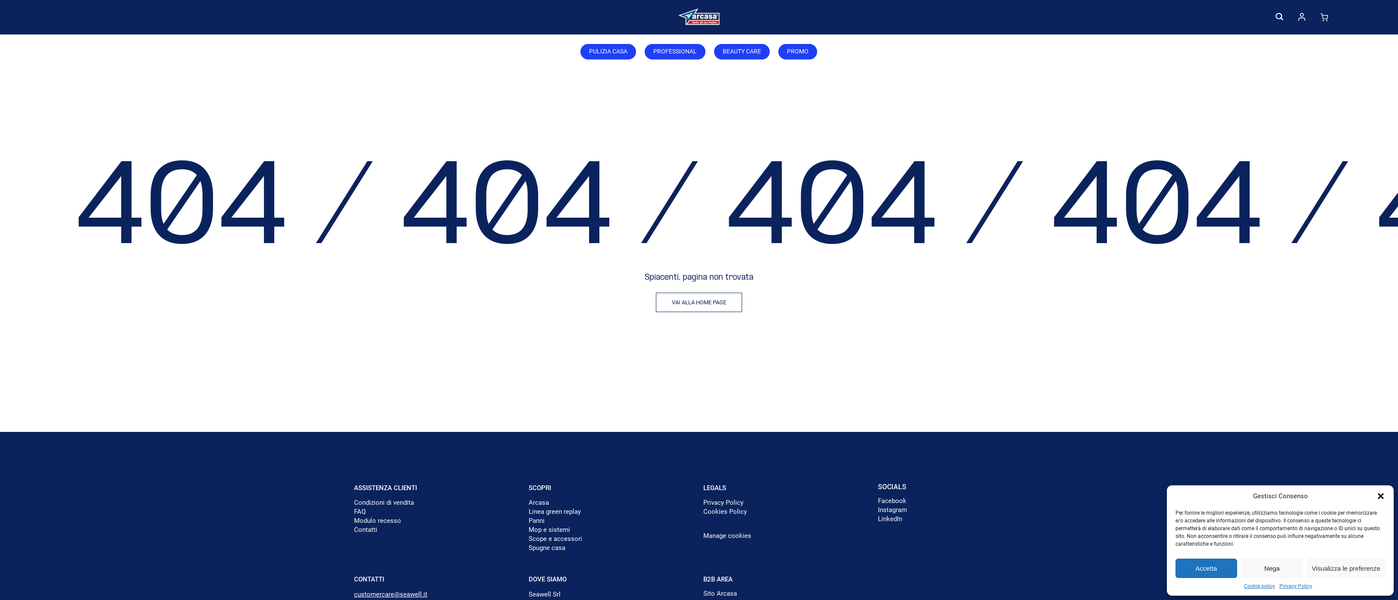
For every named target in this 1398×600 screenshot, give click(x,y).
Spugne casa (547, 548)
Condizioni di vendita (384, 502)
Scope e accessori (555, 539)
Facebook (892, 501)
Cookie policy (1259, 586)
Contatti (365, 530)
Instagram (892, 510)
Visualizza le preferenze (1346, 568)
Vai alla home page (699, 302)
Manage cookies (727, 536)
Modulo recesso (377, 521)
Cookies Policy (725, 512)
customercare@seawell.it (390, 594)
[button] (1380, 496)
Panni (537, 521)
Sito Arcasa (720, 593)
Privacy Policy (1295, 586)
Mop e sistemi (549, 530)
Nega (1272, 568)
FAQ (360, 512)
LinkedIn (890, 519)
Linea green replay (555, 512)
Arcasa (539, 502)
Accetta (1206, 568)
